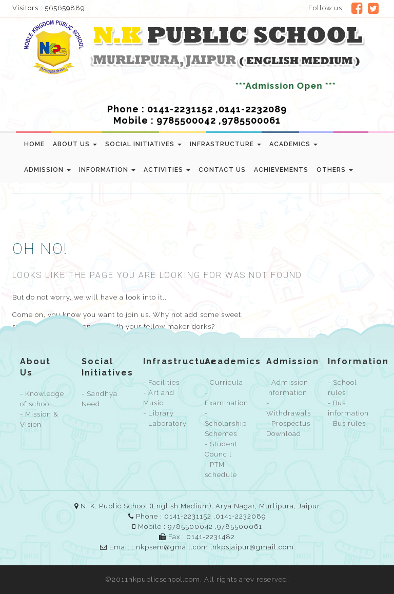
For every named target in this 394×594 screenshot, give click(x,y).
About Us (75, 144)
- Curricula (224, 382)
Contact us (222, 169)
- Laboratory (165, 423)
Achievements (281, 169)
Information (107, 169)
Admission (47, 169)
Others (335, 169)
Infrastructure (225, 144)
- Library (158, 413)
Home (34, 144)
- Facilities (161, 382)
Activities (167, 169)
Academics (293, 144)
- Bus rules (347, 423)
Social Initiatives (143, 144)
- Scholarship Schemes (226, 423)
